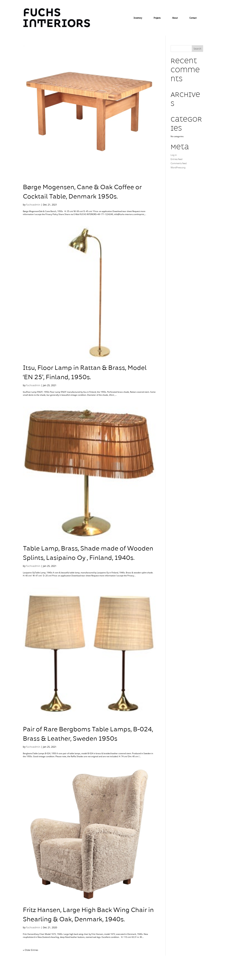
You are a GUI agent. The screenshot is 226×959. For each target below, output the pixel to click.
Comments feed (179, 164)
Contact (192, 18)
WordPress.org (178, 168)
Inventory (138, 18)
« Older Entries (30, 950)
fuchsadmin (33, 205)
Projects (157, 18)
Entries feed (176, 159)
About (175, 18)
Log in (174, 155)
